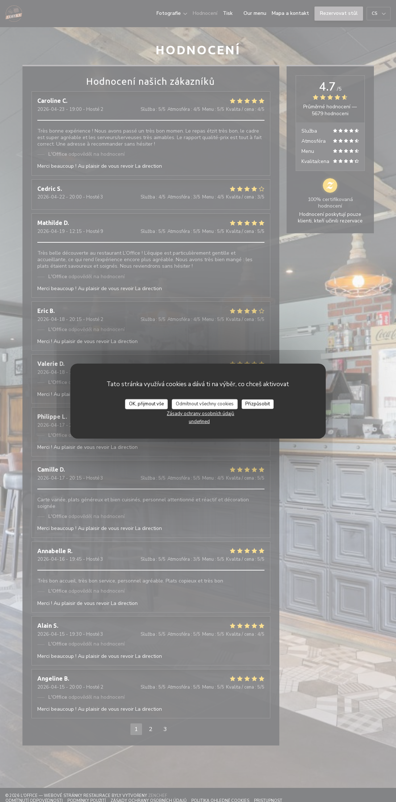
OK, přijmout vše (146, 404)
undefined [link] (199, 421)
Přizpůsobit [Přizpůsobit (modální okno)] (257, 404)
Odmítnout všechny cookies (205, 404)
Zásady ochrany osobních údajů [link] (200, 413)
